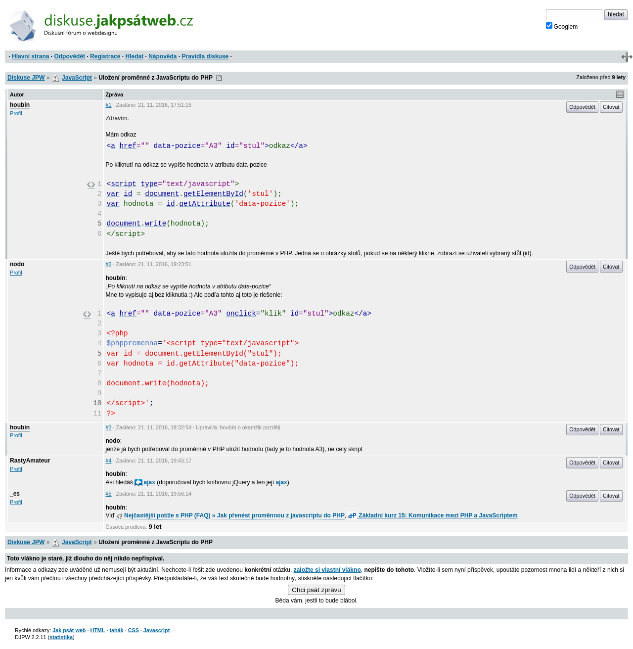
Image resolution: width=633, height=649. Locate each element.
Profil (16, 113)
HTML (97, 630)
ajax (145, 482)
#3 (109, 427)
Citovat (611, 107)
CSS (133, 630)
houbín (20, 104)
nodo (17, 264)
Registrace (105, 56)
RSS (219, 78)
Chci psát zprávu (316, 590)
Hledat (134, 56)
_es (15, 493)
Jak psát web (69, 630)
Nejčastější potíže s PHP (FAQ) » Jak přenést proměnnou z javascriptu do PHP (230, 515)
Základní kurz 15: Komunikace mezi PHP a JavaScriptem (433, 515)
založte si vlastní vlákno (327, 569)
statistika (61, 637)
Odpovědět (69, 56)
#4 (109, 461)
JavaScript (77, 77)
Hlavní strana (30, 56)
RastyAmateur (30, 460)
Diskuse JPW (26, 77)
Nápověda (162, 56)
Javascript (156, 630)
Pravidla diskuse (205, 56)
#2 (109, 264)
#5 (109, 494)
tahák (116, 630)
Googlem (562, 26)
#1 (109, 105)
